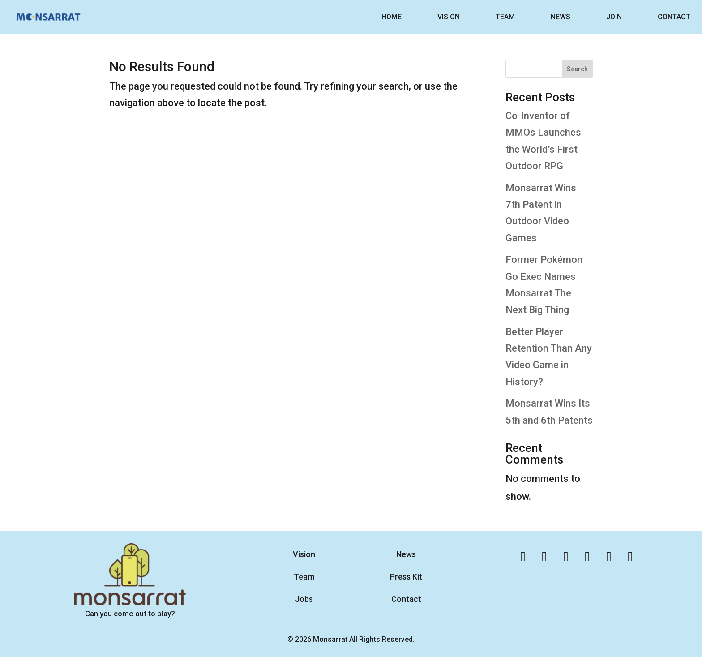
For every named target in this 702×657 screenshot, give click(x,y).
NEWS (560, 17)
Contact (406, 599)
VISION (448, 17)
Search (577, 69)
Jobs (304, 599)
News (406, 554)
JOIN (614, 17)
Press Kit (406, 576)
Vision (304, 554)
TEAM (505, 17)
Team (304, 576)
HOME (391, 17)
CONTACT (674, 17)
